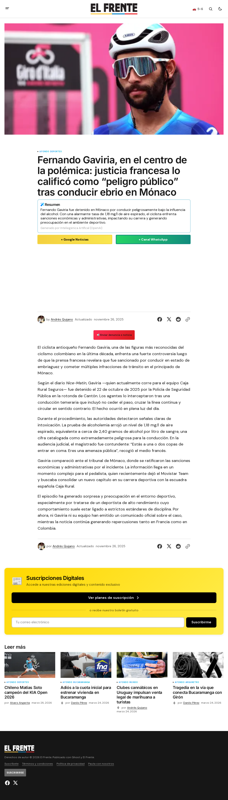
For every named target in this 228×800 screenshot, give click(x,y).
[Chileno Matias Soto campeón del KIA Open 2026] (29, 693)
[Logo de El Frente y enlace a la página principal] (114, 8)
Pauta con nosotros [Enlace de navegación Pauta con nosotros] (101, 763)
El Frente (88, 757)
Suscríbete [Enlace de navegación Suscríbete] (11, 763)
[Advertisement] (114, 277)
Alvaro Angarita (20, 702)
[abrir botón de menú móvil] (7, 9)
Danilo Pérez (79, 702)
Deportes (55, 152)
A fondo (44, 152)
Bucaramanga (81, 682)
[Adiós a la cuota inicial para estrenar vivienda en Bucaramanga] (86, 693)
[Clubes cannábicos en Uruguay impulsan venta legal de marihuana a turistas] (142, 695)
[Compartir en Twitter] (169, 319)
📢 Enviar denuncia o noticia (114, 334)
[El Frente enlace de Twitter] (14, 783)
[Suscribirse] (201, 622)
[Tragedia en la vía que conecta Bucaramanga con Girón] (198, 693)
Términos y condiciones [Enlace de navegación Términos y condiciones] (37, 763)
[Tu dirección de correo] (98, 622)
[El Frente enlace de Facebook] (7, 783)
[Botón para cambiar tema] (220, 8)
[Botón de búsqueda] (210, 8)
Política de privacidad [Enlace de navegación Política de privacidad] (71, 763)
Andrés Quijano (62, 319)
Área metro (192, 682)
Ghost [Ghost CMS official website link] (76, 757)
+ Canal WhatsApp (153, 239)
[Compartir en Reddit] (178, 319)
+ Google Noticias (75, 239)
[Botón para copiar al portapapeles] (187, 319)
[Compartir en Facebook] (160, 319)
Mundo (133, 682)
